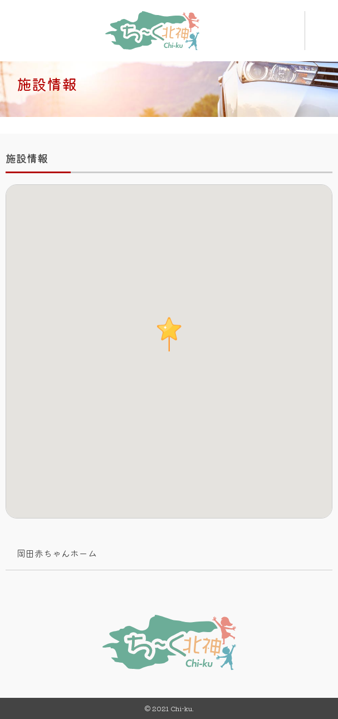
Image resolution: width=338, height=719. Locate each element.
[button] (169, 334)
